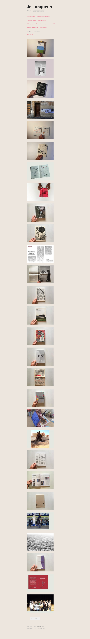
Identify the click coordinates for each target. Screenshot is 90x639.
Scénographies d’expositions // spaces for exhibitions (42, 23)
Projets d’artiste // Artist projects (36, 20)
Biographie (30, 34)
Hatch (44, 628)
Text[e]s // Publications (33, 31)
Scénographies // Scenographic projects (38, 16)
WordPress (37, 628)
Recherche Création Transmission (37, 27)
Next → (37, 618)
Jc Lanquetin (39, 6)
